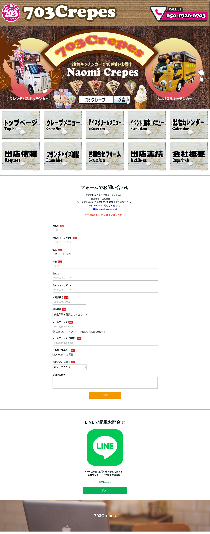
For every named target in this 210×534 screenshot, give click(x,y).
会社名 (56, 273)
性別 (55, 249)
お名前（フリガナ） (62, 238)
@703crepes (105, 484)
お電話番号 (58, 297)
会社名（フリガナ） (62, 285)
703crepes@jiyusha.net (105, 209)
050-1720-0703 (106, 202)
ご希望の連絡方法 (61, 350)
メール (58, 354)
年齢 (55, 261)
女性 (67, 254)
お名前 (56, 226)
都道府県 (57, 309)
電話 (69, 354)
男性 (56, 254)
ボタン (105, 493)
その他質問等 (59, 375)
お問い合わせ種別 (61, 362)
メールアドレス (60, 322)
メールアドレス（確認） (64, 338)
